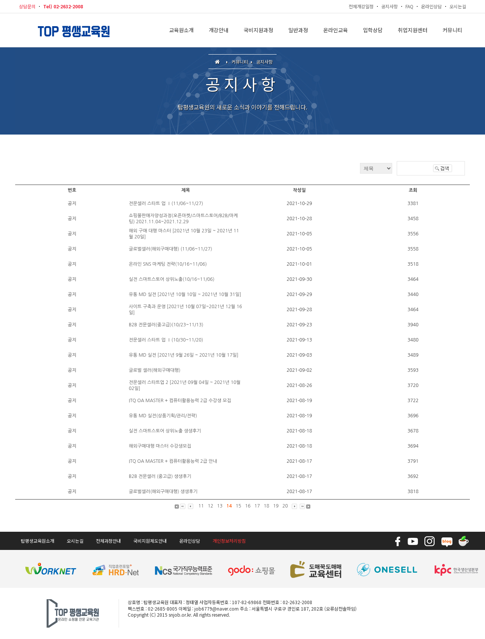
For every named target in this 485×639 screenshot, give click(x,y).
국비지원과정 (258, 30)
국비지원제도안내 (150, 540)
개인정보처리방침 (229, 540)
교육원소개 (181, 30)
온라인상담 (431, 6)
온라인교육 (335, 30)
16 (248, 506)
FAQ (409, 6)
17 (257, 506)
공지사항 (389, 6)
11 (201, 506)
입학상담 (373, 30)
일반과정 (298, 30)
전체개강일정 (361, 6)
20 (285, 506)
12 (210, 506)
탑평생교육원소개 (37, 540)
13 (220, 506)
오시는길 (457, 6)
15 (238, 506)
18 (266, 506)
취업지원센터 (412, 30)
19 (276, 506)
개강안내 (218, 30)
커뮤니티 (452, 30)
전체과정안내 (108, 540)
